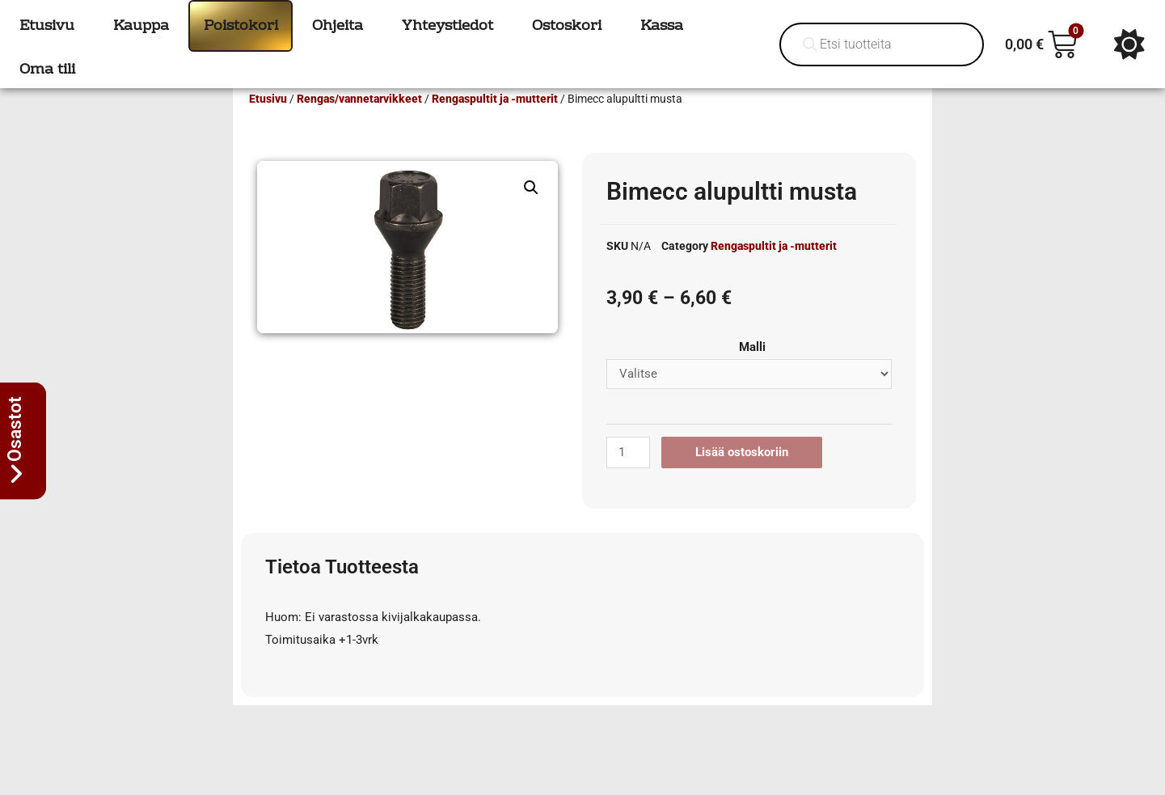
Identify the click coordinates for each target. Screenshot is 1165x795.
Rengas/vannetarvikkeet (359, 122)
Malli (752, 370)
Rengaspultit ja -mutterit (495, 122)
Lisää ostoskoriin (741, 475)
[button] (531, 211)
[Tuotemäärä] (628, 476)
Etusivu (268, 122)
